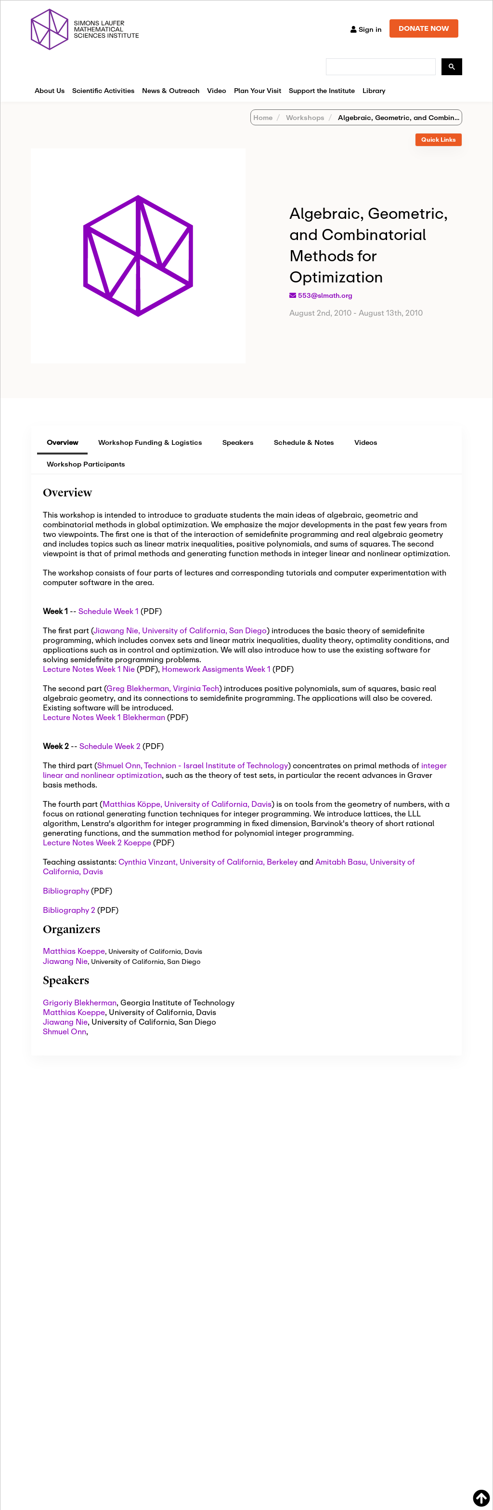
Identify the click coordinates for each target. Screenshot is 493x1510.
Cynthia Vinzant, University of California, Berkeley (208, 861)
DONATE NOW (424, 28)
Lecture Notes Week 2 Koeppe (97, 842)
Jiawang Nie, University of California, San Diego (180, 630)
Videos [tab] (365, 442)
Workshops (304, 117)
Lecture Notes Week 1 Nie (89, 668)
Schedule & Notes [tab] (304, 442)
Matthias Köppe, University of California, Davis (187, 803)
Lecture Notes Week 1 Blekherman (104, 716)
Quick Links (438, 139)
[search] (380, 67)
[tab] (438, 140)
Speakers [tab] (238, 442)
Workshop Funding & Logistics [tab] (150, 442)
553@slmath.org (325, 295)
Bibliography (66, 890)
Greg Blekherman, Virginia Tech (162, 688)
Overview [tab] (62, 442)
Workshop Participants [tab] (86, 464)
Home (262, 117)
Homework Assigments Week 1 (216, 668)
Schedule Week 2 (110, 745)
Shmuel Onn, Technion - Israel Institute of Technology (192, 765)
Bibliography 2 (69, 909)
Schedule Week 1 (108, 610)
